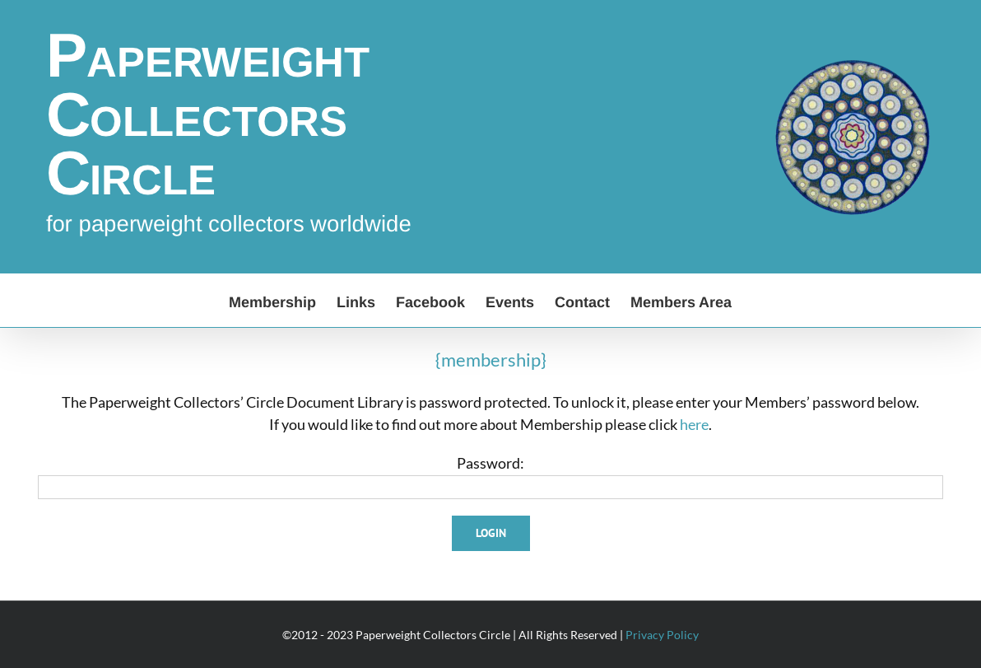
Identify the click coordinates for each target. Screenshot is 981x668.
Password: (490, 463)
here (694, 424)
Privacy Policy (662, 635)
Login (491, 533)
